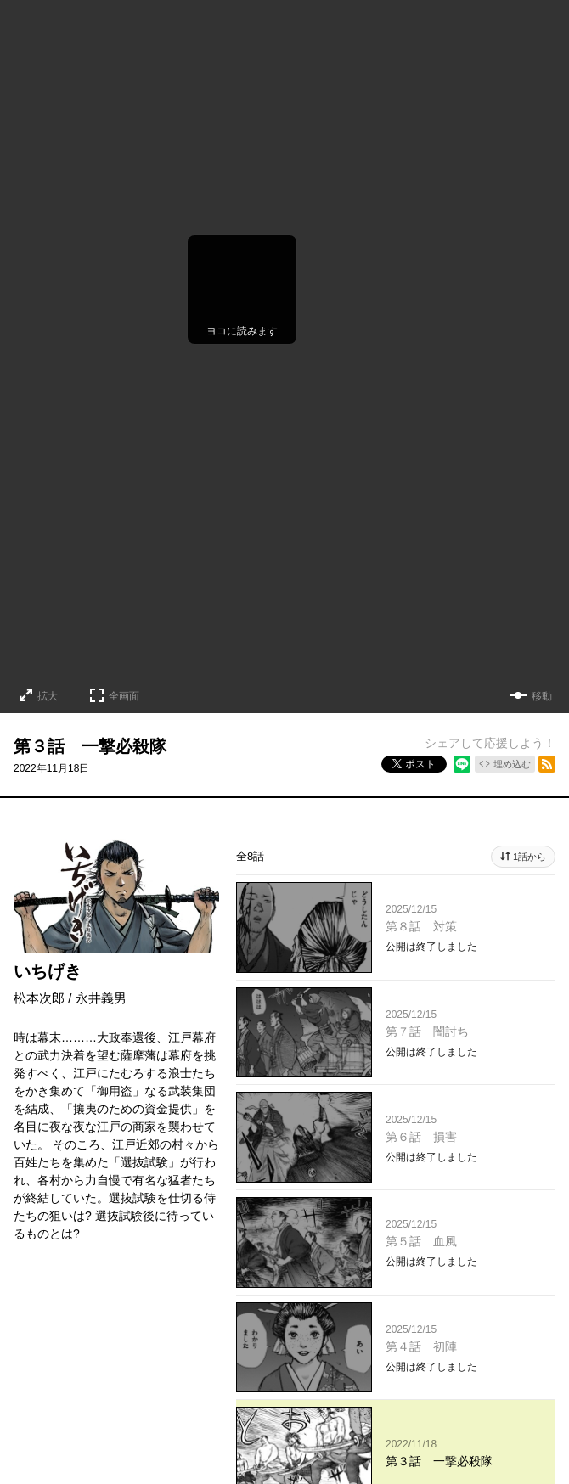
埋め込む (512, 764)
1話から (529, 857)
